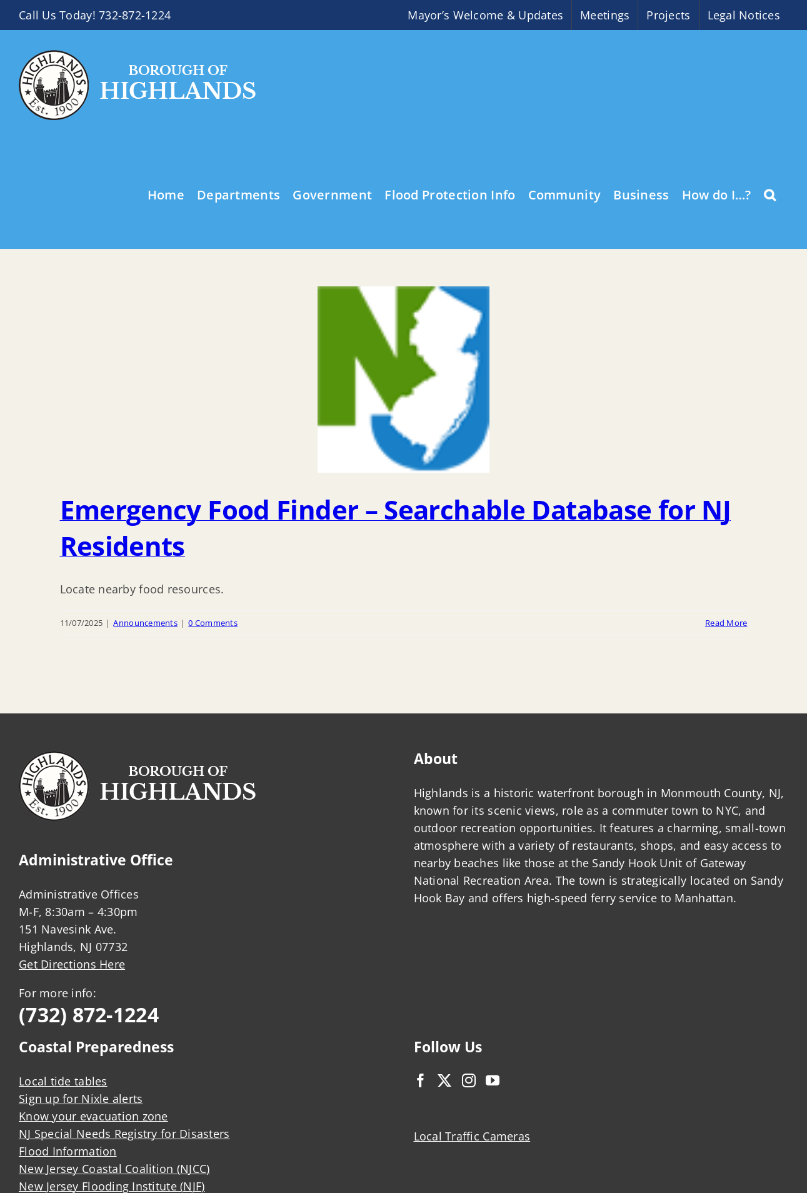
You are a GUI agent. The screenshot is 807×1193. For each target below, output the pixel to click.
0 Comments (213, 622)
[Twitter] (444, 1080)
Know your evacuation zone (93, 1116)
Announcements (145, 622)
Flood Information (68, 1151)
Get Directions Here (72, 964)
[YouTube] (492, 1080)
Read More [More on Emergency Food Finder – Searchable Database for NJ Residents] (726, 622)
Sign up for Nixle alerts (81, 1098)
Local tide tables (63, 1081)
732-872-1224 (135, 15)
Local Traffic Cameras (472, 1136)
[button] (770, 193)
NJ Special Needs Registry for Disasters (124, 1133)
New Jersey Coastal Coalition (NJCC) (114, 1168)
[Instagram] (469, 1080)
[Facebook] (421, 1080)
